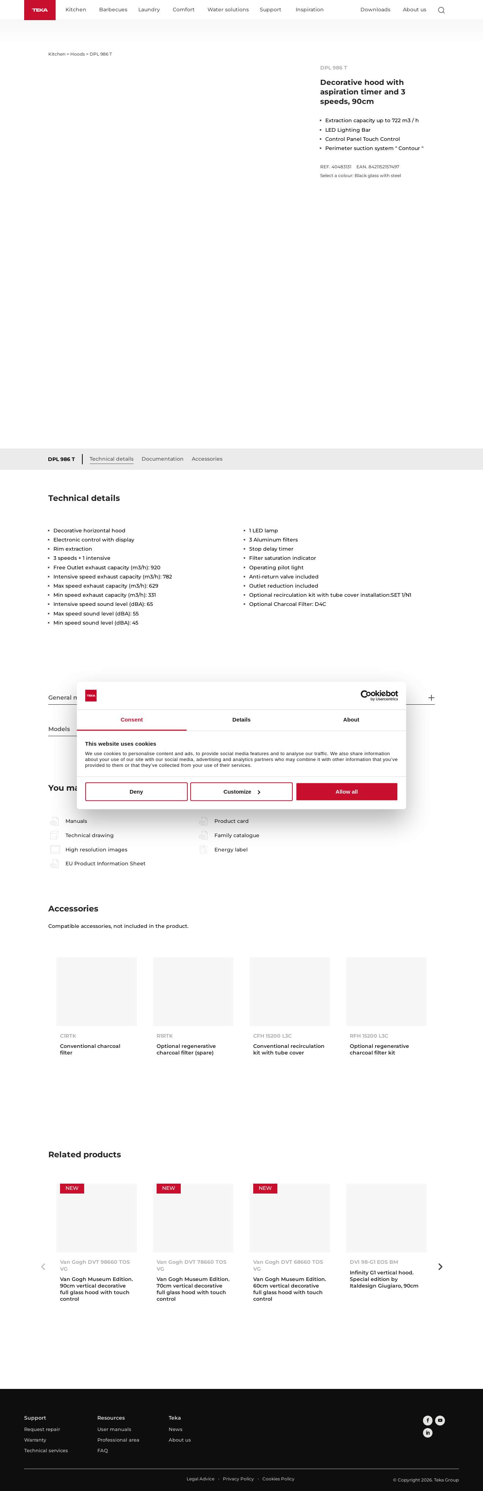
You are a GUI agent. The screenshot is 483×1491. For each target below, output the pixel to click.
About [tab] (351, 720)
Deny (136, 791)
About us (414, 10)
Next (440, 1267)
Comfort (186, 10)
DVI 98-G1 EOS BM (374, 1262)
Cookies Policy (278, 1479)
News (176, 1429)
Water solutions (230, 10)
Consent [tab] (132, 720)
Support (273, 10)
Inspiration (312, 10)
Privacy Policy (238, 1479)
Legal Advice (200, 1479)
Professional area (118, 1440)
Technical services (46, 1451)
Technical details (114, 459)
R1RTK (165, 1036)
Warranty (35, 1440)
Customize (242, 791)
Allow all (347, 791)
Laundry (151, 10)
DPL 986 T (64, 459)
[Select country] (455, 10)
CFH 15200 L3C (272, 1036)
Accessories (209, 459)
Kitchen (78, 10)
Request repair (42, 1429)
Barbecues (116, 10)
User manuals (114, 1429)
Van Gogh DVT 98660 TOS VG (95, 1265)
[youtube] (437, 1420)
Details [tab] (241, 720)
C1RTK (68, 1036)
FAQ (102, 1451)
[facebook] (426, 1420)
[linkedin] (448, 1420)
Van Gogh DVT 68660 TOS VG (288, 1265)
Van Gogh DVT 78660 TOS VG (191, 1265)
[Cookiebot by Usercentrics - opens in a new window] (366, 695)
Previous (42, 1267)
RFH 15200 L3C (369, 1036)
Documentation (165, 459)
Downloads (375, 10)
